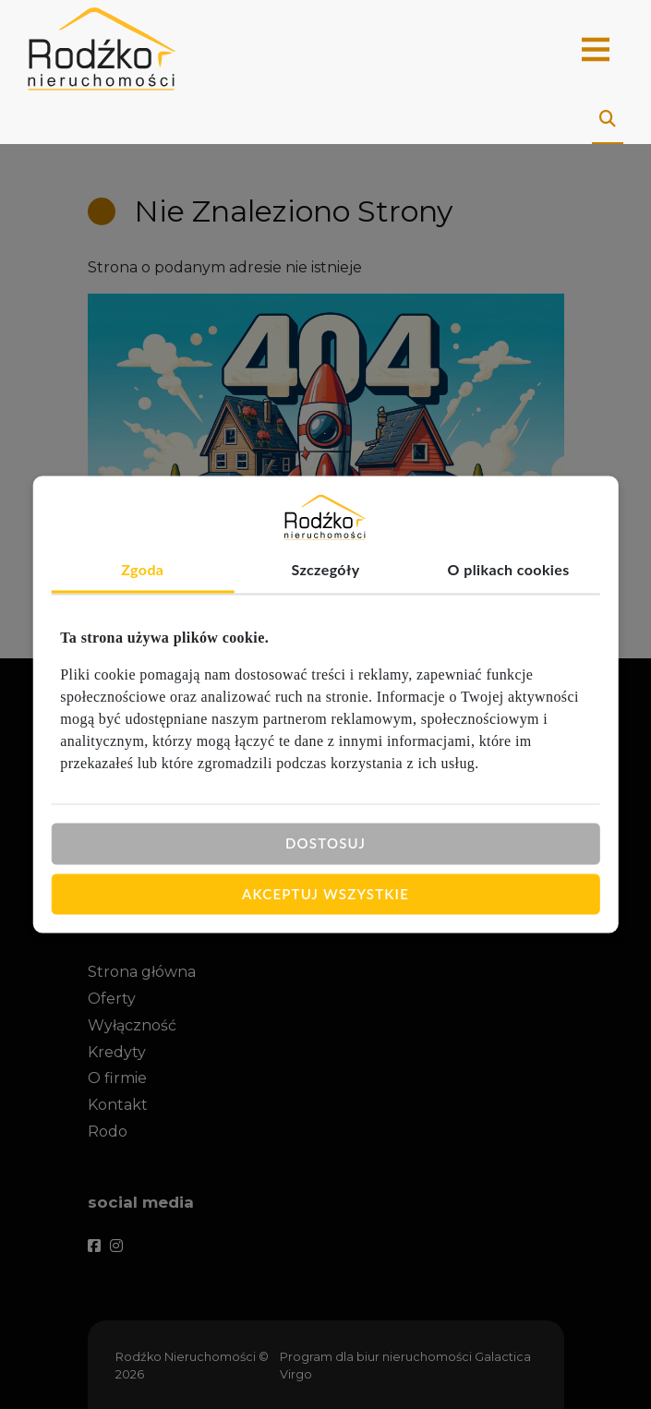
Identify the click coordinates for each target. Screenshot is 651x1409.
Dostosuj (325, 843)
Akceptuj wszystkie (325, 893)
